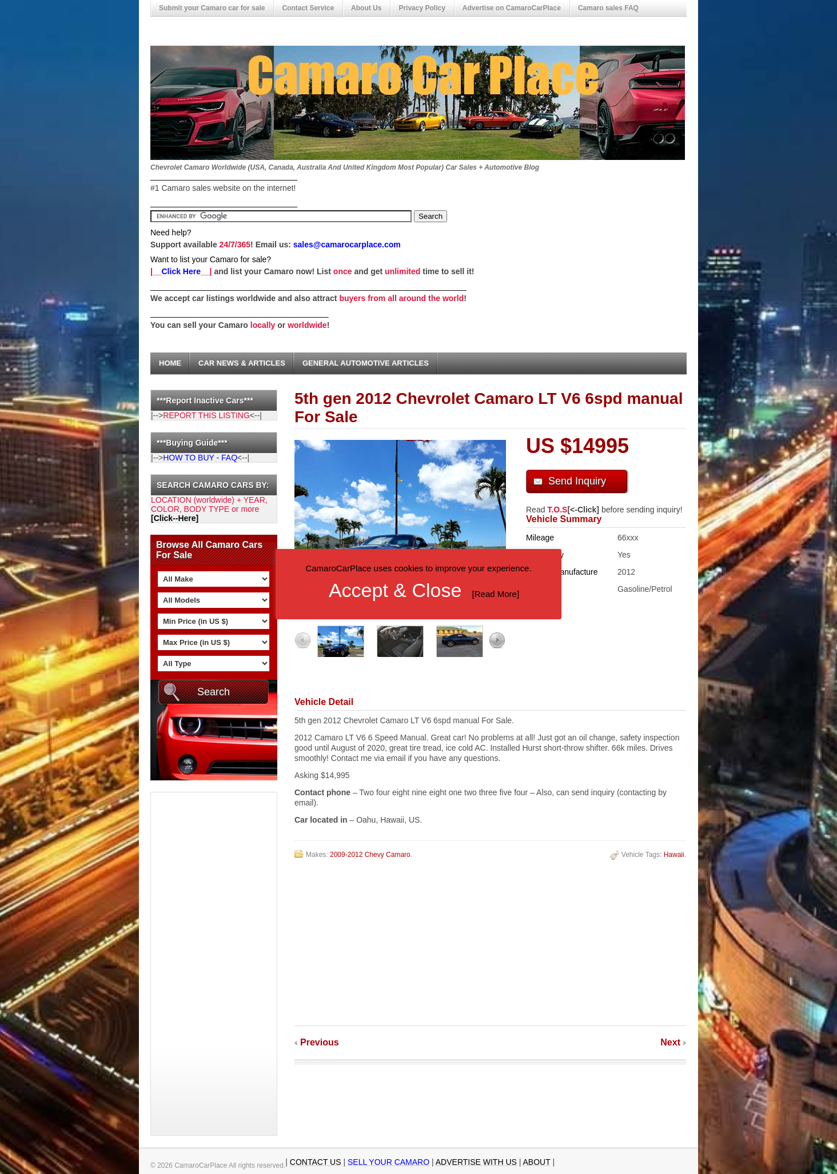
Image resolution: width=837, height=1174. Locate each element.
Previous (319, 1042)
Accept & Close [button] (395, 590)
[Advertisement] (196, 963)
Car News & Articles (241, 363)
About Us (366, 8)
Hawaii (674, 855)
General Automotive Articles (365, 363)
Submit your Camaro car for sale (212, 8)
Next (670, 1042)
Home (170, 363)
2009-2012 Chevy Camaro (370, 855)
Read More (496, 594)
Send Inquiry (577, 481)
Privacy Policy (421, 8)
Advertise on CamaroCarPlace (512, 8)
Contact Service (308, 8)
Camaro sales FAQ (608, 8)
